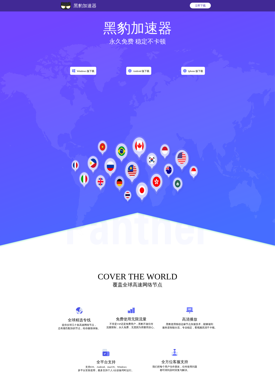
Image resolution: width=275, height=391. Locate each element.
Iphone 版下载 (195, 71)
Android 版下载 (141, 71)
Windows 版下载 (85, 71)
